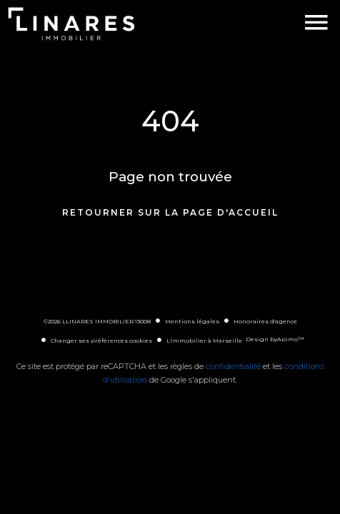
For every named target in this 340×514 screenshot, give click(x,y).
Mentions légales (192, 321)
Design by (275, 339)
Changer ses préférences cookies (101, 340)
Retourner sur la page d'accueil (170, 212)
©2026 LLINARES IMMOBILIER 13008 (97, 321)
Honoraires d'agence (265, 321)
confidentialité (233, 366)
